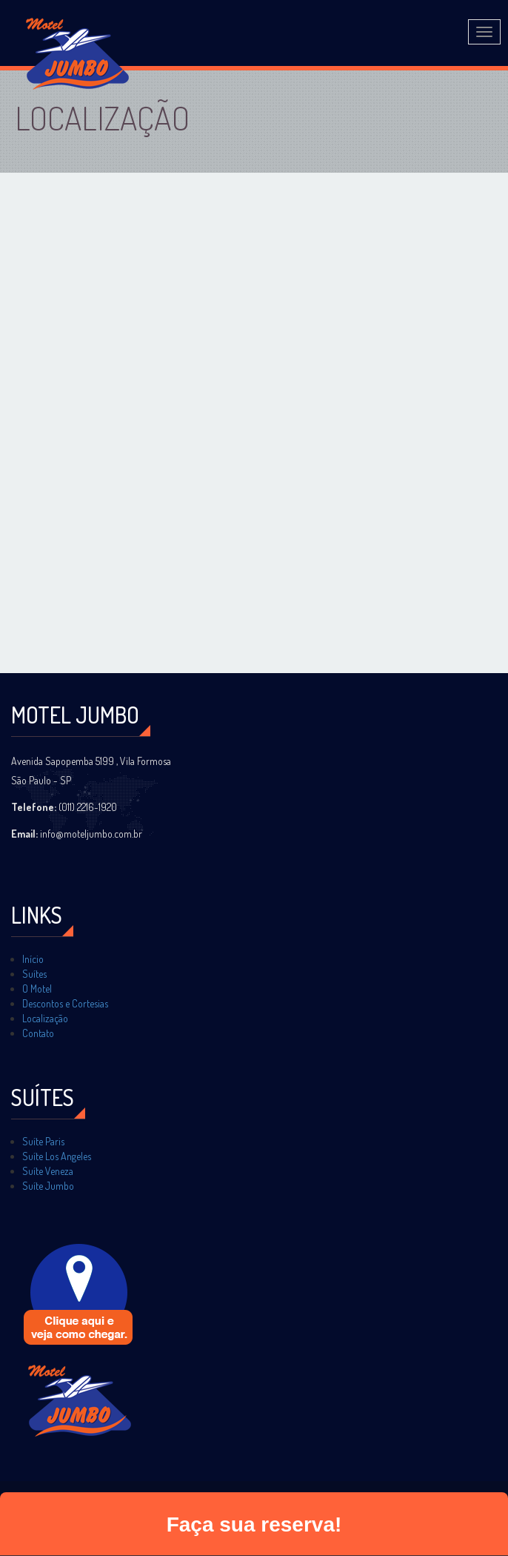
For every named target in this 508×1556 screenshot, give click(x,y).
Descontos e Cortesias (65, 1003)
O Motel (37, 988)
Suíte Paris (43, 1141)
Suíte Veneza (47, 1171)
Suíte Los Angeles (56, 1156)
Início (33, 959)
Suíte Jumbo (48, 1185)
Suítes (34, 973)
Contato (38, 1033)
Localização (45, 1018)
